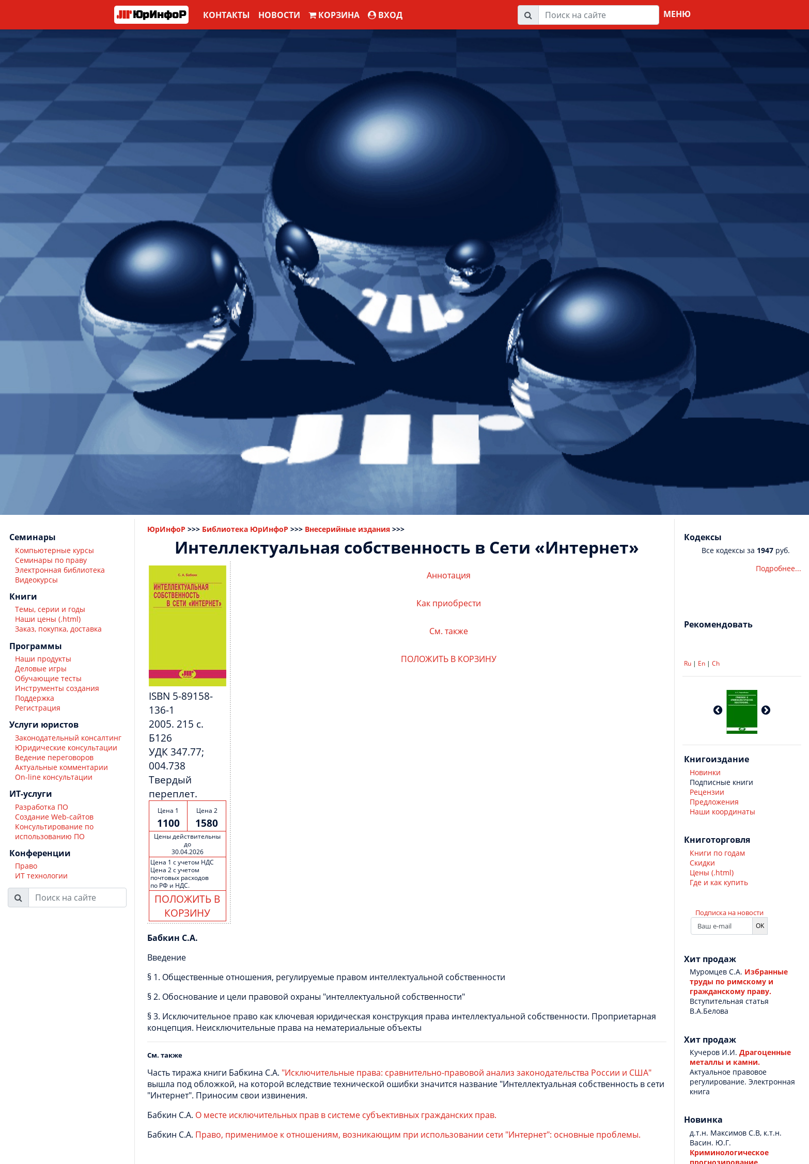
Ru (687, 663)
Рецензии (707, 792)
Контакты (226, 15)
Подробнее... (778, 568)
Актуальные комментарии (61, 767)
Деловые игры (41, 668)
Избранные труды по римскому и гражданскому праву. (739, 981)
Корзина (334, 15)
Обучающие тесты (48, 678)
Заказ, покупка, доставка (58, 629)
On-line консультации (53, 777)
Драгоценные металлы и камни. (740, 1057)
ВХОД (385, 15)
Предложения (714, 802)
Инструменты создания (57, 688)
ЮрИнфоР (166, 529)
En (701, 663)
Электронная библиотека (60, 570)
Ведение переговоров (54, 757)
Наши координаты (722, 811)
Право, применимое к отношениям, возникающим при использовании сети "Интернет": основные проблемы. (418, 1134)
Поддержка (34, 698)
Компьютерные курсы (54, 550)
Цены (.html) (712, 872)
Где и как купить (719, 882)
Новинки (705, 772)
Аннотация (449, 575)
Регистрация (37, 708)
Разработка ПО (41, 807)
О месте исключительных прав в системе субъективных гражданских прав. (345, 1115)
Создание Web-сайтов (54, 817)
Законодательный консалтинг (68, 738)
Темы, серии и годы (50, 609)
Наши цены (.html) (48, 619)
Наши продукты (43, 659)
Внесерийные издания (347, 529)
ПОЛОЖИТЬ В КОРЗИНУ (187, 906)
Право (26, 866)
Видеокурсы (36, 580)
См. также (448, 631)
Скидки (702, 863)
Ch (716, 663)
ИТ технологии (41, 875)
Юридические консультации (66, 747)
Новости (279, 15)
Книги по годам (717, 853)
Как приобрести (448, 603)
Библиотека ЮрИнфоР (245, 529)
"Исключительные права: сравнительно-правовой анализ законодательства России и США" (466, 1072)
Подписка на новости (729, 912)
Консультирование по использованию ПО (54, 831)
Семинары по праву (51, 560)
